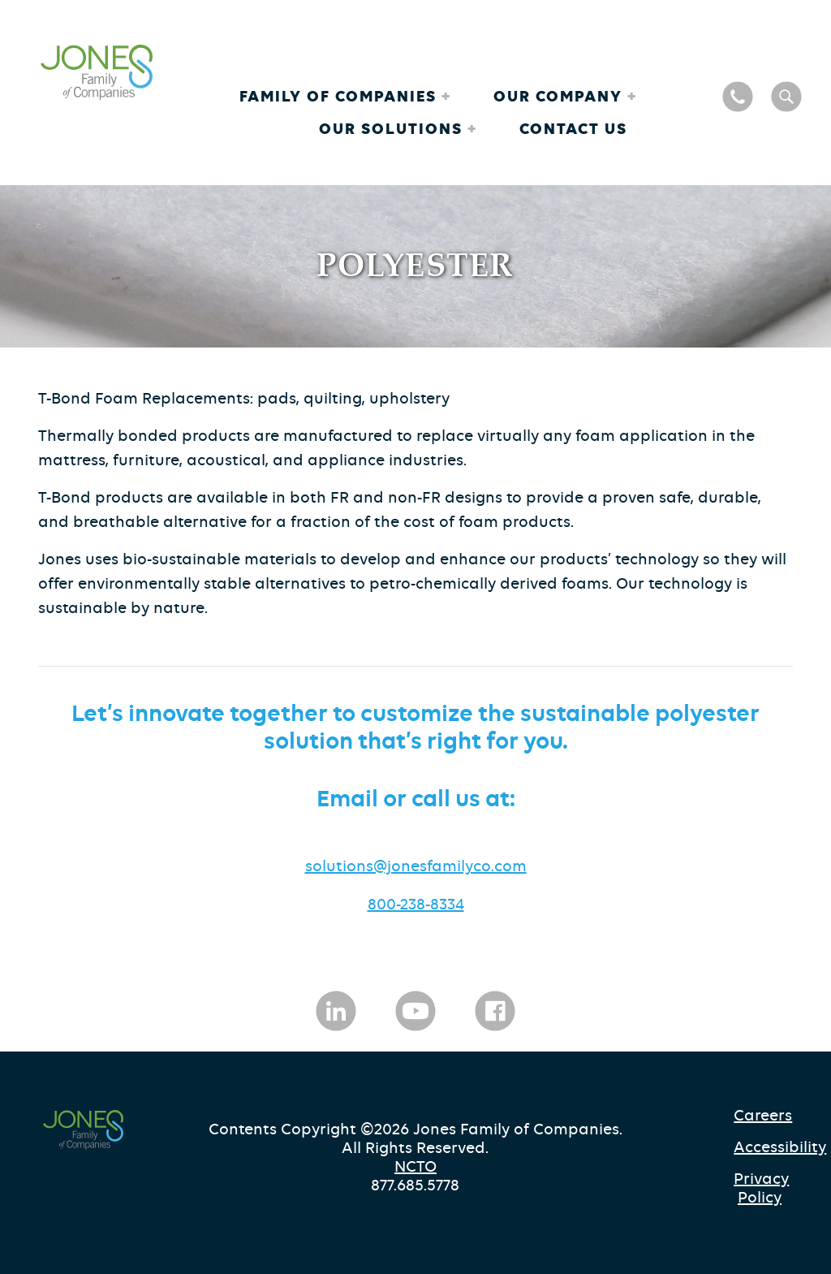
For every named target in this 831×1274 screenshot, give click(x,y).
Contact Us (573, 128)
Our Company (560, 96)
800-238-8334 (416, 904)
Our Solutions (393, 128)
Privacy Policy (761, 1188)
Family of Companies (340, 96)
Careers (763, 1115)
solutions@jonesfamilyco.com (416, 866)
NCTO (415, 1166)
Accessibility (764, 1147)
